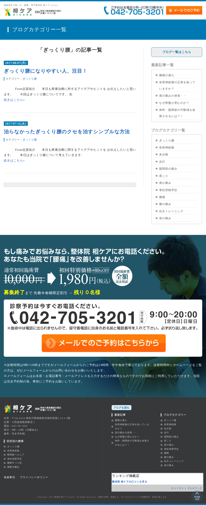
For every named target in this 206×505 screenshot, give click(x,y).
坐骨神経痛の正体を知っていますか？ (177, 85)
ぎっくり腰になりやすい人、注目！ (45, 71)
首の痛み (165, 218)
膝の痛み (165, 204)
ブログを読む (121, 407)
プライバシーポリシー (34, 477)
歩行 (162, 161)
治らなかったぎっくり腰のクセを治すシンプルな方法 (67, 131)
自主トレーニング (171, 211)
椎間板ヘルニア (15, 454)
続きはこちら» (14, 99)
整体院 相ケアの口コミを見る (129, 481)
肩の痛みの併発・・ (172, 95)
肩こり (163, 175)
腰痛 (162, 197)
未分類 (163, 154)
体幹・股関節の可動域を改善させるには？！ (177, 113)
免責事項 (9, 477)
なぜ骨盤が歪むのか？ (174, 102)
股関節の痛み (168, 168)
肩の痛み (165, 182)
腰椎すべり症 (14, 462)
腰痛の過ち (166, 75)
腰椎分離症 (13, 467)
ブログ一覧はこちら (176, 52)
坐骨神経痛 (166, 147)
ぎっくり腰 (30, 78)
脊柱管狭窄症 (168, 190)
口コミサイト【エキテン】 (187, 488)
